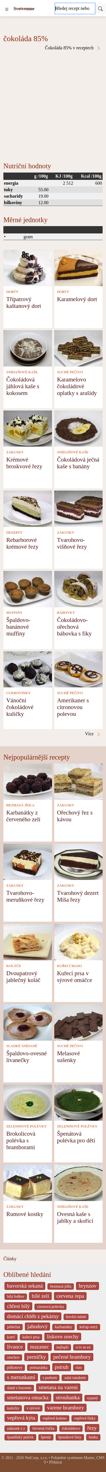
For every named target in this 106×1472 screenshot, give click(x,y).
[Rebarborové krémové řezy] (27, 508)
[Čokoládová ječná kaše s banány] (78, 428)
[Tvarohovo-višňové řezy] (78, 508)
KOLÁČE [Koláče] (13, 966)
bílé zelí (40, 1296)
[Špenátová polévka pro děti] (78, 1102)
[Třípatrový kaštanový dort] (27, 267)
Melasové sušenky (68, 1056)
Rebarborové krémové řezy (22, 543)
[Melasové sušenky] (78, 1021)
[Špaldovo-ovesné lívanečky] (27, 1021)
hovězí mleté (76, 1317)
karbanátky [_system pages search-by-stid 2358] (63, 1327)
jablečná (13, 1327)
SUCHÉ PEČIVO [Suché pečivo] (70, 372)
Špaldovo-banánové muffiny (18, 627)
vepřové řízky (85, 1418)
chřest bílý (18, 1306)
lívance (15, 1347)
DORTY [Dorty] (12, 292)
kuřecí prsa (31, 1337)
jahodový (37, 1326)
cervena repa (70, 1296)
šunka (93, 1437)
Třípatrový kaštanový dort (23, 302)
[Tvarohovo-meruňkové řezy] (27, 861)
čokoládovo (71, 1428)
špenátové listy (69, 1437)
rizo (79, 1367)
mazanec (39, 1347)
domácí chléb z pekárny (33, 1316)
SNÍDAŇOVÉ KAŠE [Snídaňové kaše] (22, 372)
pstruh (61, 1367)
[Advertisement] (53, 106)
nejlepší (63, 1347)
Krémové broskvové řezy (24, 462)
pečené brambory (72, 1357)
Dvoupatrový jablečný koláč (23, 976)
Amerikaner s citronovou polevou (73, 707)
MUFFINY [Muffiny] (14, 613)
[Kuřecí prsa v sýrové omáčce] (78, 941)
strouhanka (68, 1397)
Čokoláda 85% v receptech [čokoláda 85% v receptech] (73, 47)
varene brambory (65, 1408)
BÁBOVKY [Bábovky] (66, 613)
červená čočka (43, 1428)
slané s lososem (19, 1388)
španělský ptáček (20, 1437)
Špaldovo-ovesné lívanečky (26, 1056)
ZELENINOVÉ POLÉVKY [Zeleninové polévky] (26, 1126)
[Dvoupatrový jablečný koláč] (27, 941)
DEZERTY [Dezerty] (14, 533)
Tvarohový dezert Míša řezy (78, 896)
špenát (46, 1437)
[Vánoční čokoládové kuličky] (27, 669)
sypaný (92, 1398)
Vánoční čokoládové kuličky (19, 707)
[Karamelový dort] (78, 267)
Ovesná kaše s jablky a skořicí (75, 1217)
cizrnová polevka (50, 1307)
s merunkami (21, 1377)
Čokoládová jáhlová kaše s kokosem (22, 386)
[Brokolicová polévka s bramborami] (27, 1102)
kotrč (11, 1337)
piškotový (14, 1367)
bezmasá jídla (60, 1286)
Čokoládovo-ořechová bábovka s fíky (74, 627)
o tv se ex (83, 1347)
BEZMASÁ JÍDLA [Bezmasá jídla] (20, 805)
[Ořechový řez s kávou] (78, 781)
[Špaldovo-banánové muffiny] (27, 588)
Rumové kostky (24, 1214)
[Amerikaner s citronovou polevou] (78, 669)
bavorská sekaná (25, 1286)
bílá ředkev (15, 1296)
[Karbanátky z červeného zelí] (27, 781)
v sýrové (33, 1408)
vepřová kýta (21, 1418)
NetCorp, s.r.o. (36, 1458)
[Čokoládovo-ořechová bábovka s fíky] (78, 588)
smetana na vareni (58, 1387)
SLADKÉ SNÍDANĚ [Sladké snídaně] (21, 1046)
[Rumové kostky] (27, 1182)
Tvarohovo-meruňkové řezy (25, 896)
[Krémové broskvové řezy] (27, 428)
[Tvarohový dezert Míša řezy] (78, 861)
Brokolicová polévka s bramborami (20, 1140)
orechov (13, 1357)
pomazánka (38, 1367)
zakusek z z (16, 1428)
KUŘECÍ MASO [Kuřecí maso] (69, 966)
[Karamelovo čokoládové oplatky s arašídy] (78, 347)
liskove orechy (63, 1336)
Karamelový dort (77, 299)
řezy (92, 1428)
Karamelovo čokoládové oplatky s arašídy (77, 386)
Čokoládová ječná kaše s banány (78, 462)
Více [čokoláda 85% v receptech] (93, 733)
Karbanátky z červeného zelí (23, 815)
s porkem (50, 1378)
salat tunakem (75, 1378)
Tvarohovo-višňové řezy (72, 543)
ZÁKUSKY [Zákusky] (14, 452)
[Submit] (100, 8)
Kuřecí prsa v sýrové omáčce (74, 976)
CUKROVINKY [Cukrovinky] (18, 693)
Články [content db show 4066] (9, 1258)
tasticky (13, 1408)
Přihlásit (55, 1462)
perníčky (36, 1357)
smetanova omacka (28, 1397)
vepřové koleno (55, 1418)
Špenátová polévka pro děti (76, 1137)
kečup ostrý (88, 1327)
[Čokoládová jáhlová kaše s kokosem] (27, 347)
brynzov (87, 1286)
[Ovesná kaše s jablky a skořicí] (78, 1182)
